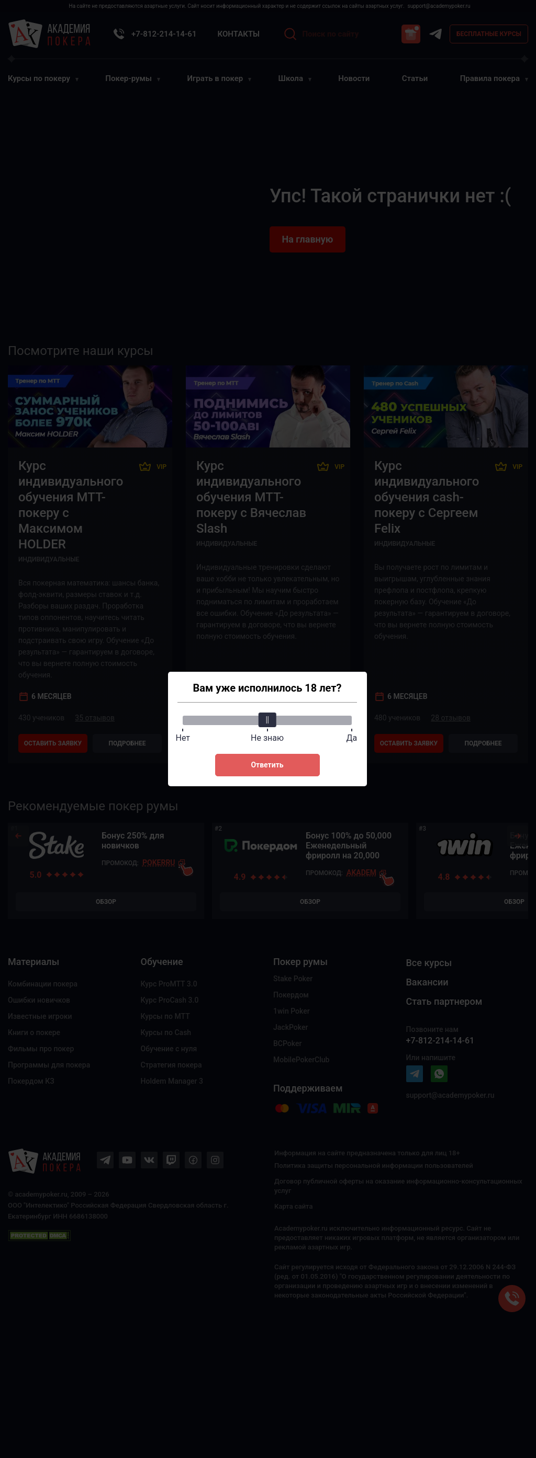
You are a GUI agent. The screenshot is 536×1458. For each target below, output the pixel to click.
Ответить (267, 765)
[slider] (267, 720)
